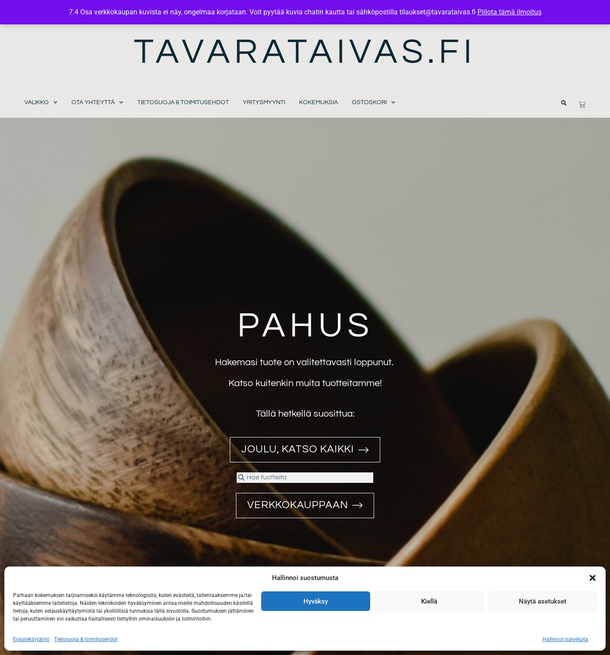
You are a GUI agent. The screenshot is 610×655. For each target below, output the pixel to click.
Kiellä (429, 601)
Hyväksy (315, 601)
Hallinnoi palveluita (565, 639)
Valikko (41, 102)
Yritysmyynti (264, 102)
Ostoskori (373, 102)
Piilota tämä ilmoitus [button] (509, 12)
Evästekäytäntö (31, 639)
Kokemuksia (318, 102)
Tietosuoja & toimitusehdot (86, 639)
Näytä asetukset (542, 601)
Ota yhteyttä (97, 102)
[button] (592, 578)
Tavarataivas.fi (305, 52)
